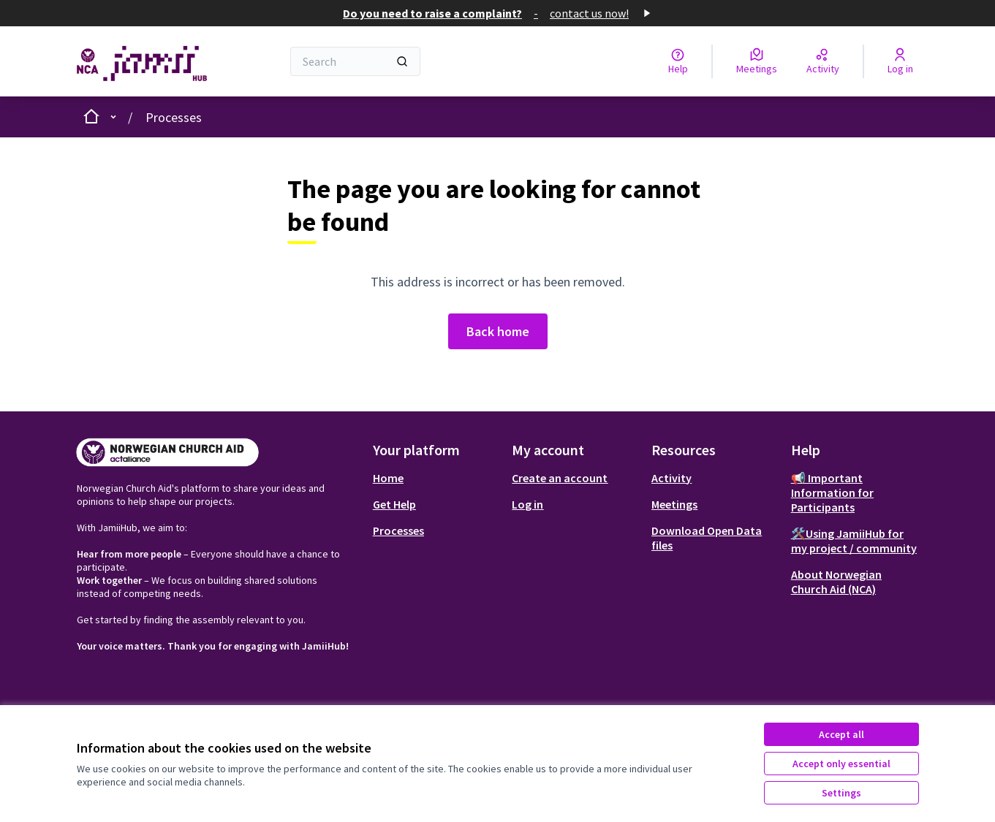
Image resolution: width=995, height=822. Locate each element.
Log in (527, 504)
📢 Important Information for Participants (832, 492)
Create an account (560, 478)
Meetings (674, 504)
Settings (841, 792)
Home (388, 478)
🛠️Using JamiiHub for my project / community (854, 540)
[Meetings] (756, 61)
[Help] (678, 61)
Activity (671, 478)
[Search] (355, 61)
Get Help (394, 504)
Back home (497, 331)
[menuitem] (437, 478)
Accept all (841, 734)
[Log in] (900, 61)
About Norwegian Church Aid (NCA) (836, 581)
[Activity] (823, 61)
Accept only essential (841, 763)
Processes (173, 117)
